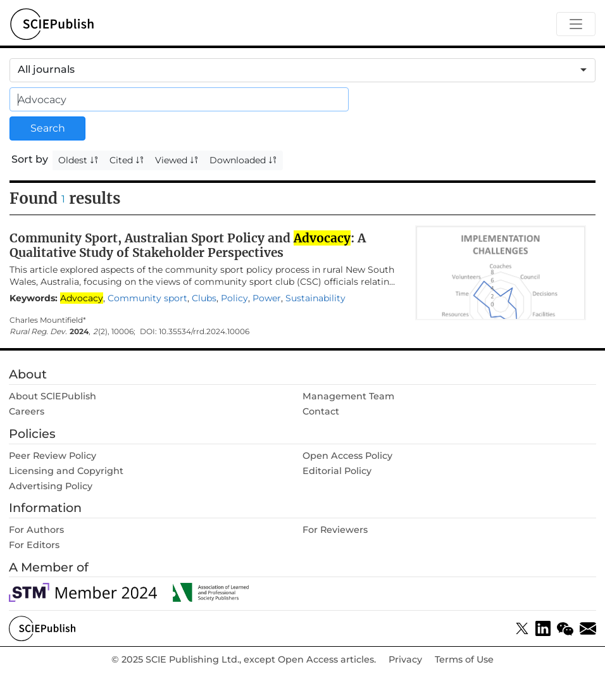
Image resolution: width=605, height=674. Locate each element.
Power (267, 298)
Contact (320, 411)
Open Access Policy (347, 455)
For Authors (36, 529)
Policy (234, 298)
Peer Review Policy (52, 455)
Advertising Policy (50, 486)
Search (47, 128)
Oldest (78, 160)
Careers (26, 411)
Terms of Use (464, 659)
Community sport (147, 298)
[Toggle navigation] (576, 24)
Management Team (348, 396)
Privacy (405, 659)
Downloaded (243, 160)
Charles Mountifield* (47, 320)
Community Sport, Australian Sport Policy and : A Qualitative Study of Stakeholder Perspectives (187, 245)
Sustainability (315, 298)
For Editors (34, 545)
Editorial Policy (336, 471)
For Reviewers (335, 529)
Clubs (204, 298)
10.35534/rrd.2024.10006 (204, 331)
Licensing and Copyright (66, 471)
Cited (126, 160)
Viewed (177, 160)
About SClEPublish (52, 396)
